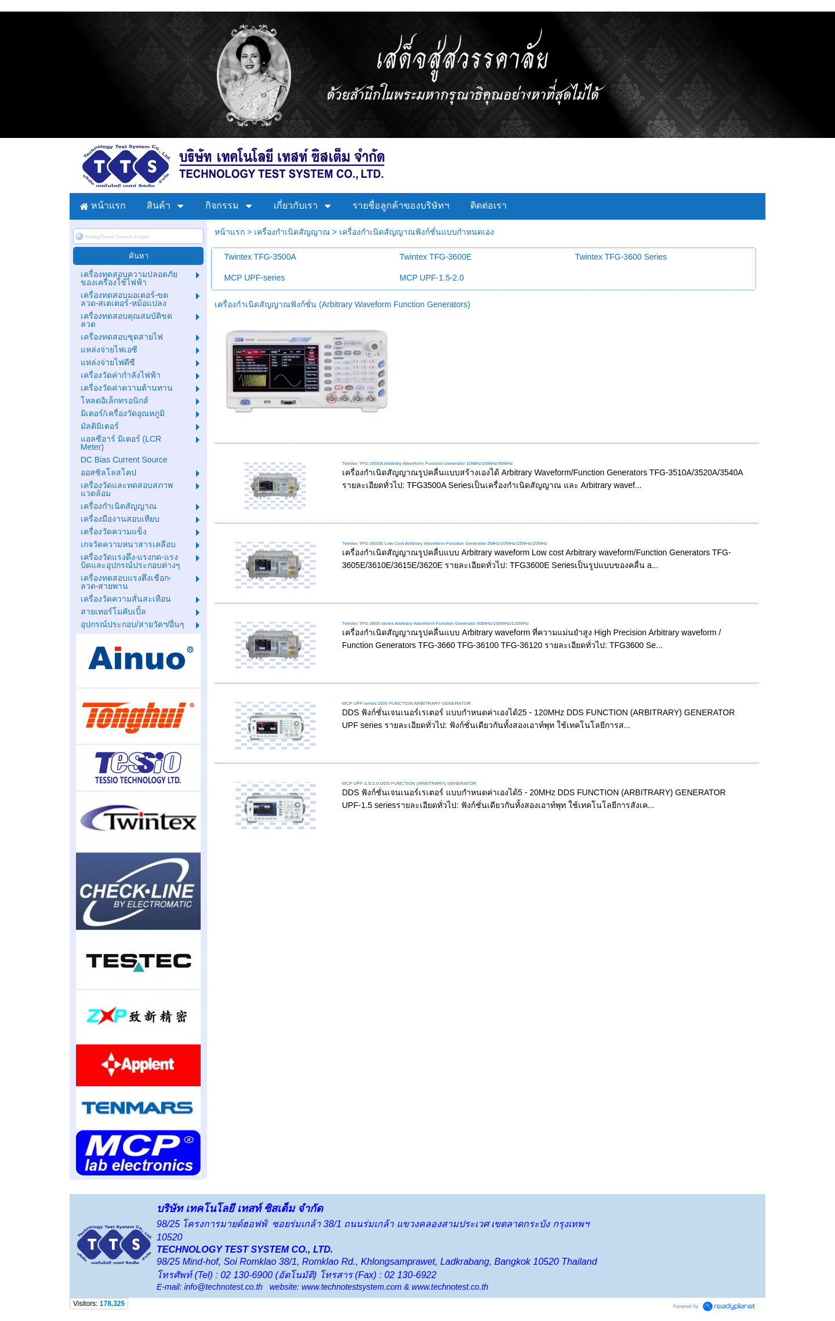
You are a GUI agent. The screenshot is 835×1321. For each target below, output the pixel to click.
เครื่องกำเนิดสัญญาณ (292, 231)
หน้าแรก (230, 231)
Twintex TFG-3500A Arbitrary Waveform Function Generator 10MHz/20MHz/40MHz (427, 463)
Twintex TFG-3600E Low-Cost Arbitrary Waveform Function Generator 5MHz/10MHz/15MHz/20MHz (444, 543)
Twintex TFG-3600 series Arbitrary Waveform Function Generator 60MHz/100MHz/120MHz (435, 623)
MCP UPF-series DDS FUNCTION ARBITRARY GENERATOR (406, 703)
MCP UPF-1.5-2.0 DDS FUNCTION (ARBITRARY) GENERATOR (409, 783)
